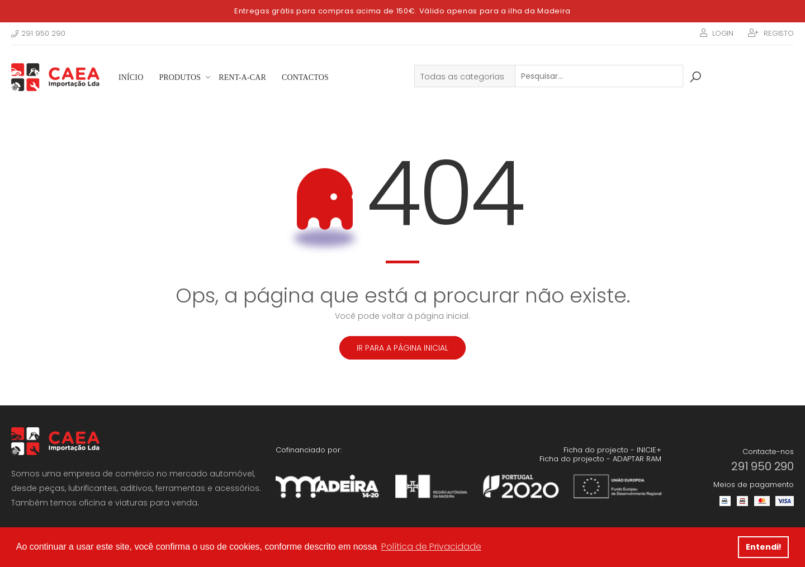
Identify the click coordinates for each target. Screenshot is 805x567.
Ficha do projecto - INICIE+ (612, 450)
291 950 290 (38, 33)
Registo (779, 33)
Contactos (305, 77)
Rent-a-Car (242, 77)
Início (131, 77)
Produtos (180, 77)
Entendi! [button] (764, 546)
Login (722, 33)
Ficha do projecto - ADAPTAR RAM (600, 458)
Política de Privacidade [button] (431, 546)
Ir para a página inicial (402, 347)
